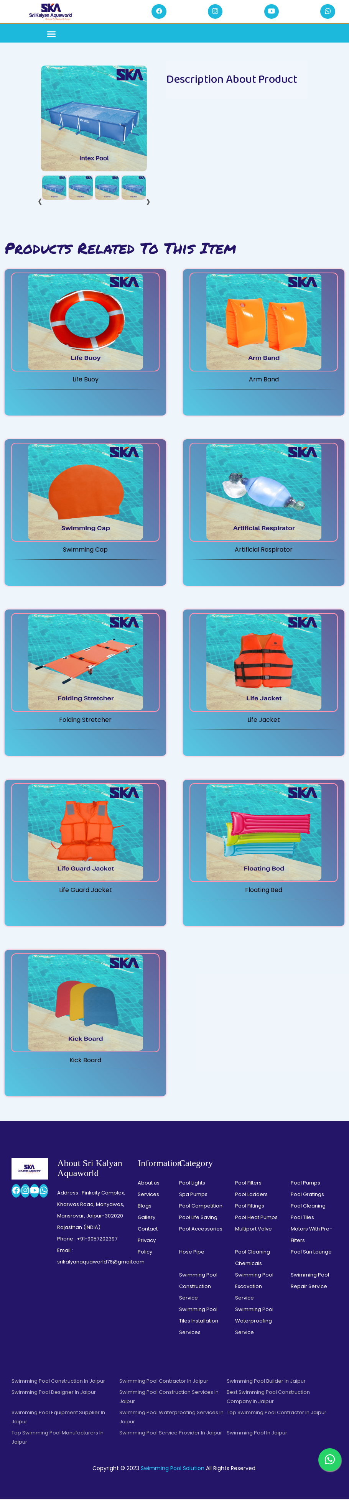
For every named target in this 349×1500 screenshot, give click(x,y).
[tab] (54, 188)
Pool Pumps (305, 1183)
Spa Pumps (193, 1195)
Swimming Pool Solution (172, 1469)
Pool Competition (200, 1206)
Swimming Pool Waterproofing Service (254, 1321)
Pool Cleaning (308, 1206)
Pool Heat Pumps (256, 1218)
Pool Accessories (200, 1229)
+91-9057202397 (97, 1239)
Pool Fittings (249, 1206)
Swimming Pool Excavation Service (254, 1287)
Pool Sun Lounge (311, 1252)
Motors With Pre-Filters (311, 1235)
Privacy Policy (147, 1246)
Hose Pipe (191, 1252)
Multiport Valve (253, 1229)
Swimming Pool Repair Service (310, 1281)
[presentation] (40, 201)
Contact (148, 1229)
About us (149, 1183)
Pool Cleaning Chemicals (252, 1258)
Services (148, 1195)
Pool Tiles (302, 1218)
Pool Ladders (251, 1195)
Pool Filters (248, 1183)
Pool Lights (192, 1183)
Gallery (146, 1218)
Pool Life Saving (198, 1218)
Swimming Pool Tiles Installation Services (198, 1321)
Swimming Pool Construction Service (198, 1287)
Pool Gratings (307, 1195)
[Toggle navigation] (51, 35)
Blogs (144, 1206)
